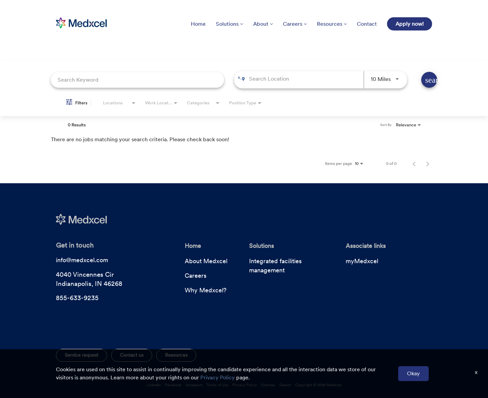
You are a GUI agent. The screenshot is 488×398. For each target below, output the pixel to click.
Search (285, 384)
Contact (367, 24)
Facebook (173, 384)
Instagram (194, 384)
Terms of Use (217, 384)
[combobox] (137, 80)
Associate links (366, 245)
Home (198, 24)
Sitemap (268, 384)
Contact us (131, 355)
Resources (332, 24)
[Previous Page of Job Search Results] (414, 163)
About (263, 24)
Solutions (229, 24)
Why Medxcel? (205, 290)
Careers (295, 24)
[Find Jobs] (429, 80)
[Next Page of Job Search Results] (427, 163)
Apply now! (409, 24)
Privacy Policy (244, 384)
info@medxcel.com (82, 260)
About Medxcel (206, 261)
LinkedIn (154, 384)
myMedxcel (362, 261)
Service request (81, 355)
